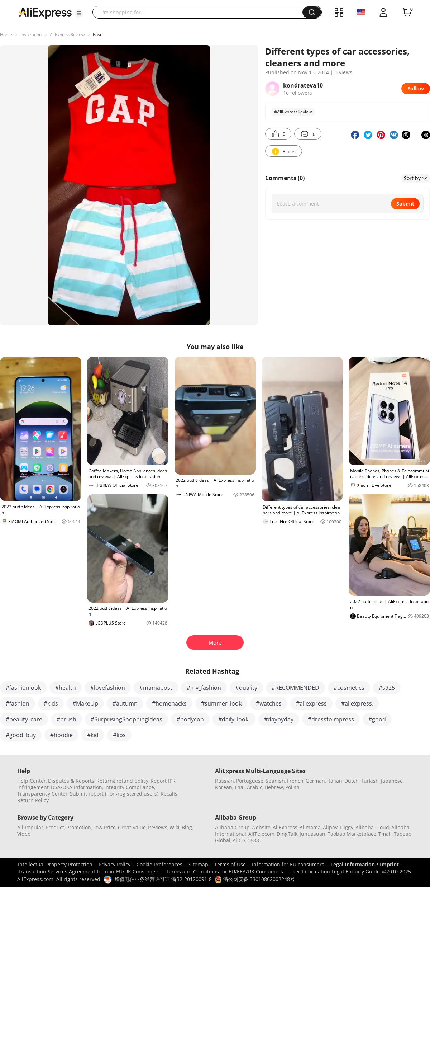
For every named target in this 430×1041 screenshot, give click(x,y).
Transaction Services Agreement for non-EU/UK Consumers (89, 871)
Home (6, 35)
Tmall (385, 833)
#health (65, 688)
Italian (334, 780)
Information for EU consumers (288, 864)
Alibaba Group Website (243, 827)
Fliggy (346, 827)
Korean (223, 787)
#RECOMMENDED (295, 688)
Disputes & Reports (71, 780)
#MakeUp (85, 703)
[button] (79, 13)
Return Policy (33, 800)
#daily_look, (234, 719)
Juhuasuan (312, 833)
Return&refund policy (122, 780)
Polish (292, 787)
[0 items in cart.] (407, 12)
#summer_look (221, 703)
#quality (246, 688)
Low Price (104, 827)
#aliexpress (311, 703)
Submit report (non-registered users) (114, 793)
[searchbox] (200, 12)
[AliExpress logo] (45, 12)
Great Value (132, 827)
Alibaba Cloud (372, 827)
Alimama (310, 827)
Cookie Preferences (159, 864)
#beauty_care (24, 719)
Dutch (351, 780)
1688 (253, 840)
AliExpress (285, 827)
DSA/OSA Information (76, 787)
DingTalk (287, 833)
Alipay (330, 827)
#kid (93, 735)
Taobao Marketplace (352, 833)
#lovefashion (107, 688)
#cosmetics (349, 688)
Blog (187, 827)
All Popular (30, 827)
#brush (66, 719)
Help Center (31, 780)
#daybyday (278, 719)
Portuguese (249, 780)
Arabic (254, 787)
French (295, 780)
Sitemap (198, 864)
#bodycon (190, 719)
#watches (269, 703)
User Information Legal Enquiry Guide (334, 871)
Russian (224, 780)
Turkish (370, 780)
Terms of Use (230, 864)
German (315, 780)
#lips (119, 735)
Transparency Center (42, 793)
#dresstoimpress (331, 719)
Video (23, 833)
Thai (239, 787)
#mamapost (155, 688)
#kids (51, 703)
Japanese (392, 780)
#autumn (125, 703)
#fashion (17, 703)
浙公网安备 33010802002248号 (255, 879)
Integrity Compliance (129, 787)
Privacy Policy (114, 864)
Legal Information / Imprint (364, 864)
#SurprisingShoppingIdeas (126, 719)
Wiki (174, 827)
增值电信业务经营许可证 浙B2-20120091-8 (163, 879)
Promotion (78, 827)
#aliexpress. (357, 703)
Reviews (157, 827)
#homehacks (169, 703)
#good (377, 719)
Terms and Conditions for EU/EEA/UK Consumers (224, 871)
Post (97, 35)
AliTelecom (261, 833)
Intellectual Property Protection (55, 864)
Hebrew (273, 787)
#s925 (387, 688)
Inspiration (31, 35)
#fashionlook (23, 688)
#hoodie (61, 735)
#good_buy (21, 735)
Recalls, (170, 793)
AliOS (239, 840)
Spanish (275, 780)
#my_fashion (204, 688)
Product (55, 827)
